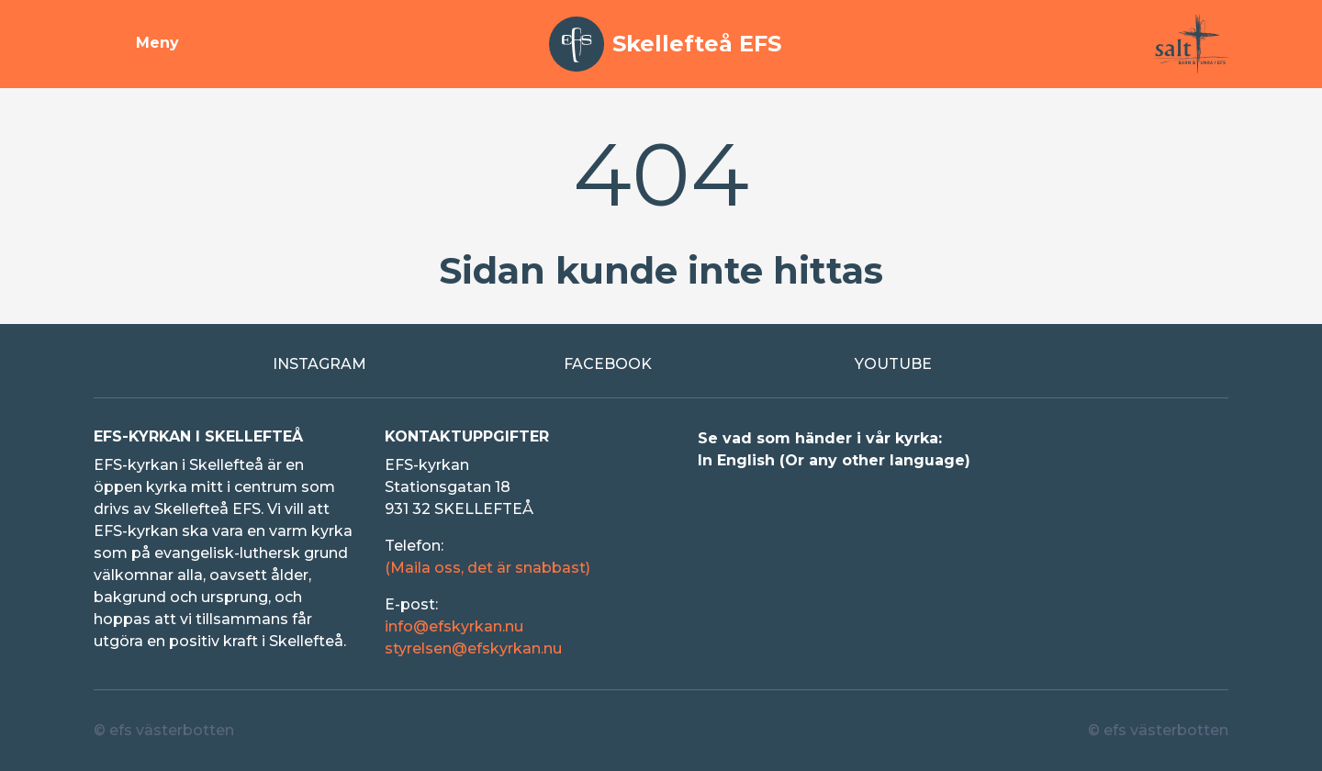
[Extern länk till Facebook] (661, 364)
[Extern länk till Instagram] (370, 364)
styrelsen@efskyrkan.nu (473, 648)
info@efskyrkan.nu (454, 626)
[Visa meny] (136, 44)
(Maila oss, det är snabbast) (487, 567)
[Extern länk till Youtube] (952, 364)
